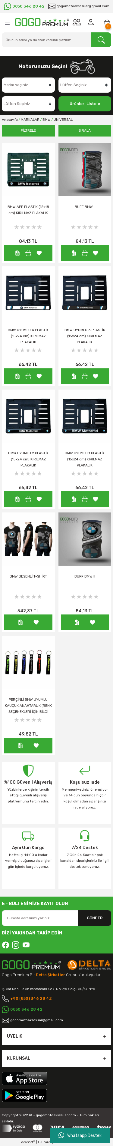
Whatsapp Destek (80, 1135)
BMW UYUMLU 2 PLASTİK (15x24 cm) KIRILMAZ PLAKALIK (28, 459)
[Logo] (42, 22)
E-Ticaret (44, 1142)
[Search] (56, 39)
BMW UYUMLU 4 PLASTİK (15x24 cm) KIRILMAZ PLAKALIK (28, 336)
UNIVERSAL (63, 119)
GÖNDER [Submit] (95, 918)
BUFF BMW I (85, 207)
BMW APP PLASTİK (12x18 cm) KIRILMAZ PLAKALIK (28, 210)
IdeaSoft (27, 1142)
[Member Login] (92, 22)
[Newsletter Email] (56, 918)
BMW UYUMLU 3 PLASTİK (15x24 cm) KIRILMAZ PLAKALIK (84, 336)
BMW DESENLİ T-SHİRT (28, 576)
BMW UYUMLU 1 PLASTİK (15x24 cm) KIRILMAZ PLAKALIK (85, 459)
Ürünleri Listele (85, 103)
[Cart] (107, 22)
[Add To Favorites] (39, 253)
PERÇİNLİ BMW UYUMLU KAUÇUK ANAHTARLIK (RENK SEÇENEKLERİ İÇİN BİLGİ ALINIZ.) (28, 706)
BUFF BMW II (84, 576)
